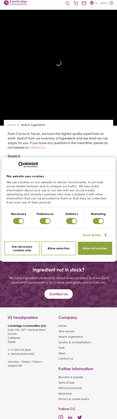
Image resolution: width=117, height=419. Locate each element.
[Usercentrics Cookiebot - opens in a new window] (21, 165)
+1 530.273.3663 (20, 349)
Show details (92, 235)
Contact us (84, 3)
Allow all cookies (95, 248)
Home (12, 124)
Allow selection (58, 248)
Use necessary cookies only (22, 248)
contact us (37, 147)
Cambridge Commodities (15, 2)
